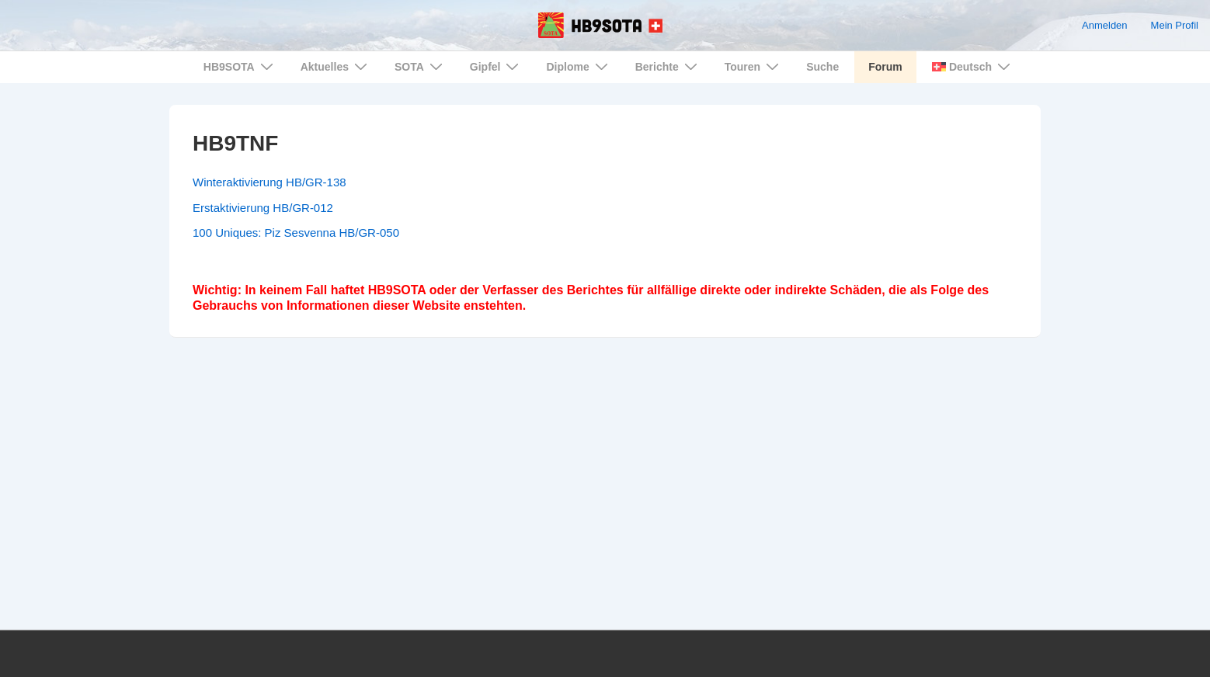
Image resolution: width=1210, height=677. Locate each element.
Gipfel (496, 66)
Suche (822, 67)
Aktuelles (336, 66)
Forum (885, 67)
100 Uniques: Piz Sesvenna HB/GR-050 (296, 232)
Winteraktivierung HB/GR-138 (269, 182)
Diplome (578, 66)
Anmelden (1105, 25)
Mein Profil (1174, 25)
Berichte (668, 66)
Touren (754, 66)
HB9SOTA (240, 66)
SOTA (421, 66)
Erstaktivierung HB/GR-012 (263, 207)
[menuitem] (970, 67)
